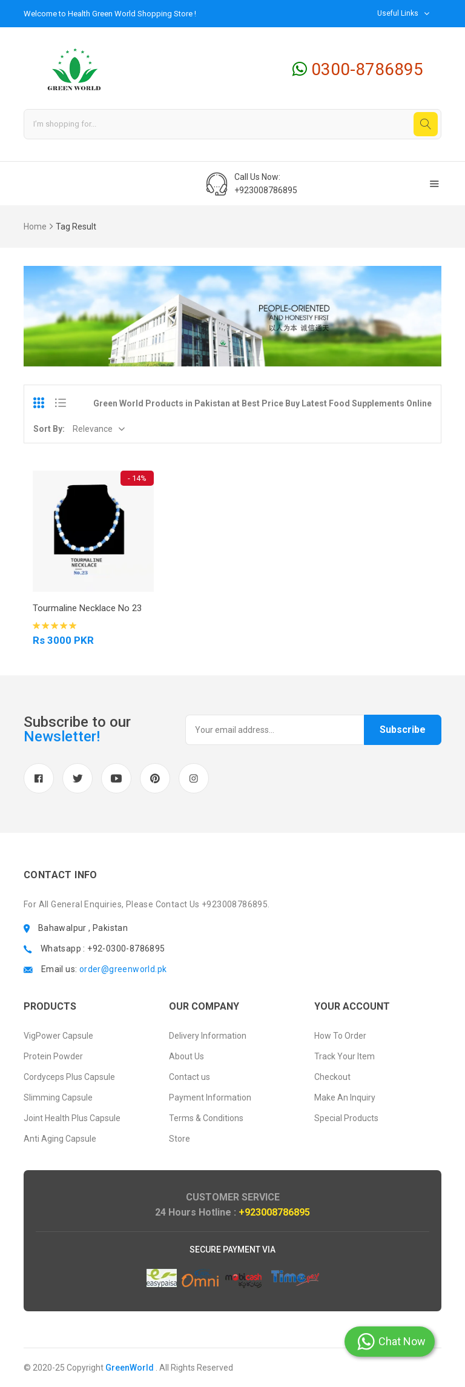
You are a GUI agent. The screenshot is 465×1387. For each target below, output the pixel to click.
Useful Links (397, 13)
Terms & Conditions (206, 1118)
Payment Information (210, 1097)
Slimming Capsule (58, 1097)
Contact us (189, 1077)
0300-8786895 (357, 69)
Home (35, 226)
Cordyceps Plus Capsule (69, 1077)
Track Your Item (344, 1056)
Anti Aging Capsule (60, 1139)
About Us (186, 1056)
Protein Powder (53, 1056)
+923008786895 (274, 1212)
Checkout (332, 1077)
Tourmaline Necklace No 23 (87, 608)
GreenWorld (129, 1367)
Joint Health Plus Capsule (72, 1118)
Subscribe (403, 729)
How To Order (340, 1036)
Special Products (346, 1118)
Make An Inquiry (344, 1097)
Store (179, 1139)
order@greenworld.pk (123, 969)
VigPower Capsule (58, 1036)
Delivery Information (207, 1036)
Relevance (93, 429)
